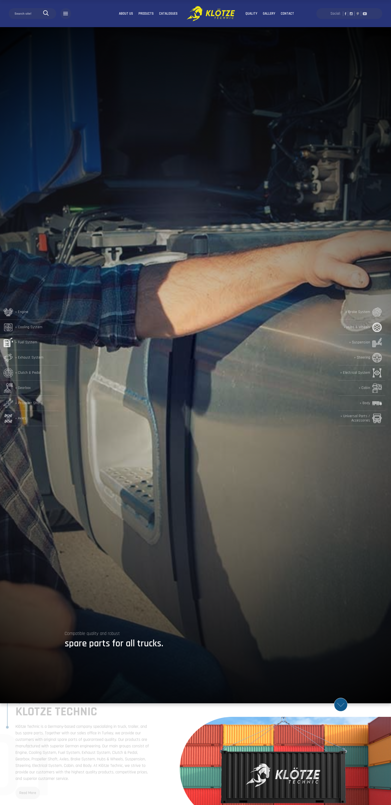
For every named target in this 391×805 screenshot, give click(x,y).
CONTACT (287, 13)
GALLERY (269, 13)
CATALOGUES (168, 13)
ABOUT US (126, 13)
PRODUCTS (146, 13)
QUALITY (251, 13)
